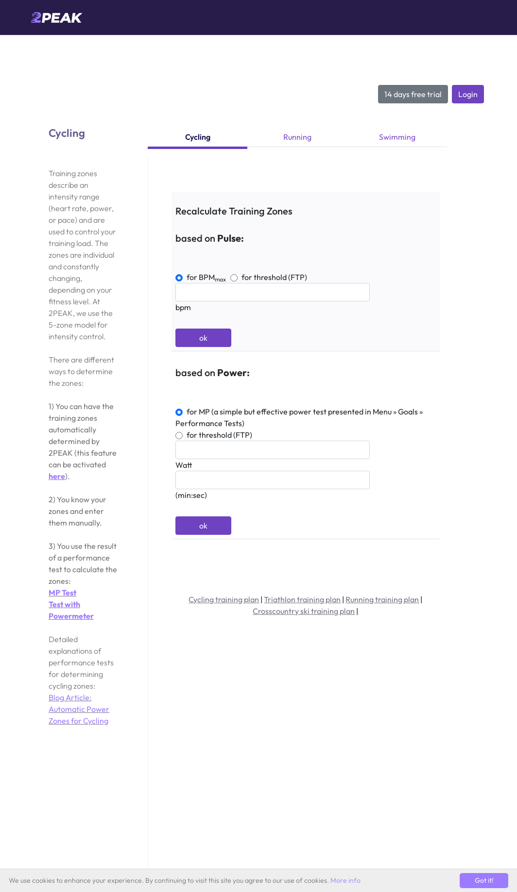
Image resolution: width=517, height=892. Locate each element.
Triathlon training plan (302, 599)
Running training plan (382, 599)
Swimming (397, 137)
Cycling (197, 137)
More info (345, 880)
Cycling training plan (224, 599)
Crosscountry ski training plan (304, 611)
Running (297, 137)
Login (468, 94)
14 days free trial (413, 94)
